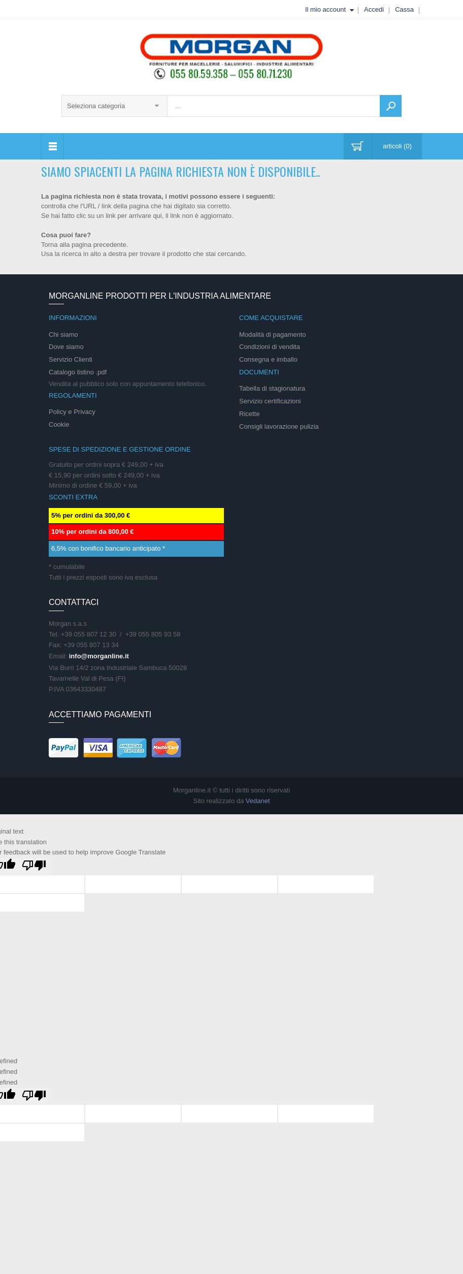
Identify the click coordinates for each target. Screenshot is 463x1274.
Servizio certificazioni (270, 401)
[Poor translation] (34, 866)
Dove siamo (66, 347)
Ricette (249, 414)
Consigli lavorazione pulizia (279, 426)
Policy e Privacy (72, 412)
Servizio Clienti (70, 359)
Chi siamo (63, 334)
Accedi (374, 9)
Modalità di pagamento (272, 334)
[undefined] (34, 1096)
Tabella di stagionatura (272, 388)
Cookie (59, 424)
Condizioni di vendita (269, 347)
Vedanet (258, 801)
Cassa (404, 9)
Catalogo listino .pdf (78, 372)
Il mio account (325, 9)
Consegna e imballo (268, 359)
